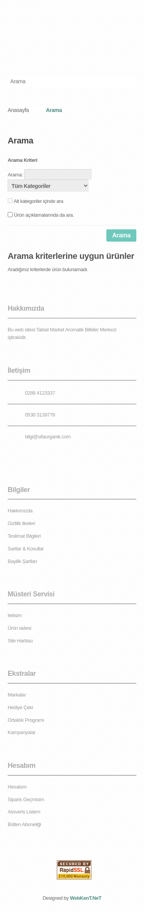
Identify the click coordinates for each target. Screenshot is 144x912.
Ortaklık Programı (26, 720)
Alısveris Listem (24, 812)
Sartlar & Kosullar (26, 548)
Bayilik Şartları (22, 561)
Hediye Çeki (20, 707)
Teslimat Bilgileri (24, 536)
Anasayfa (18, 110)
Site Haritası (20, 641)
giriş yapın (92, 8)
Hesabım (17, 787)
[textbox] (64, 81)
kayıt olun (125, 8)
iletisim (15, 615)
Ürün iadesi (19, 628)
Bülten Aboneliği (24, 824)
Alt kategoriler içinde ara (38, 201)
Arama (54, 110)
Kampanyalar (21, 732)
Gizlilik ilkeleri (21, 523)
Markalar (17, 695)
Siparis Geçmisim (26, 799)
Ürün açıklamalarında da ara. (44, 215)
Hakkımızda (20, 511)
